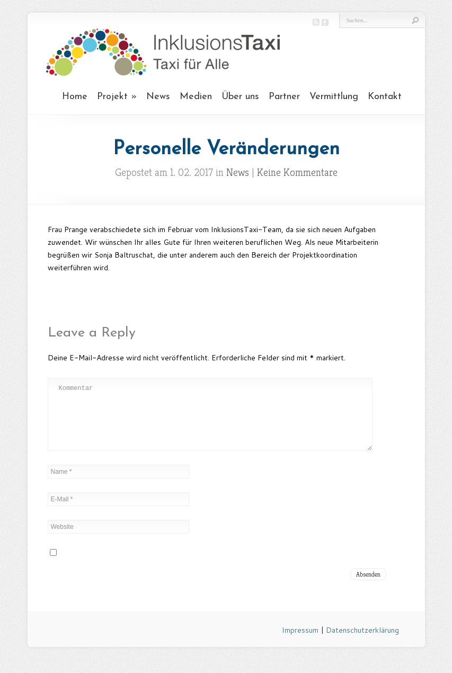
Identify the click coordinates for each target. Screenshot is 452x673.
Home (74, 97)
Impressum (300, 642)
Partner (284, 97)
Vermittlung (333, 97)
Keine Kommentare (297, 172)
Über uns (240, 97)
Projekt (112, 97)
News (158, 97)
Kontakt (385, 97)
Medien (196, 97)
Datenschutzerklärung (362, 642)
